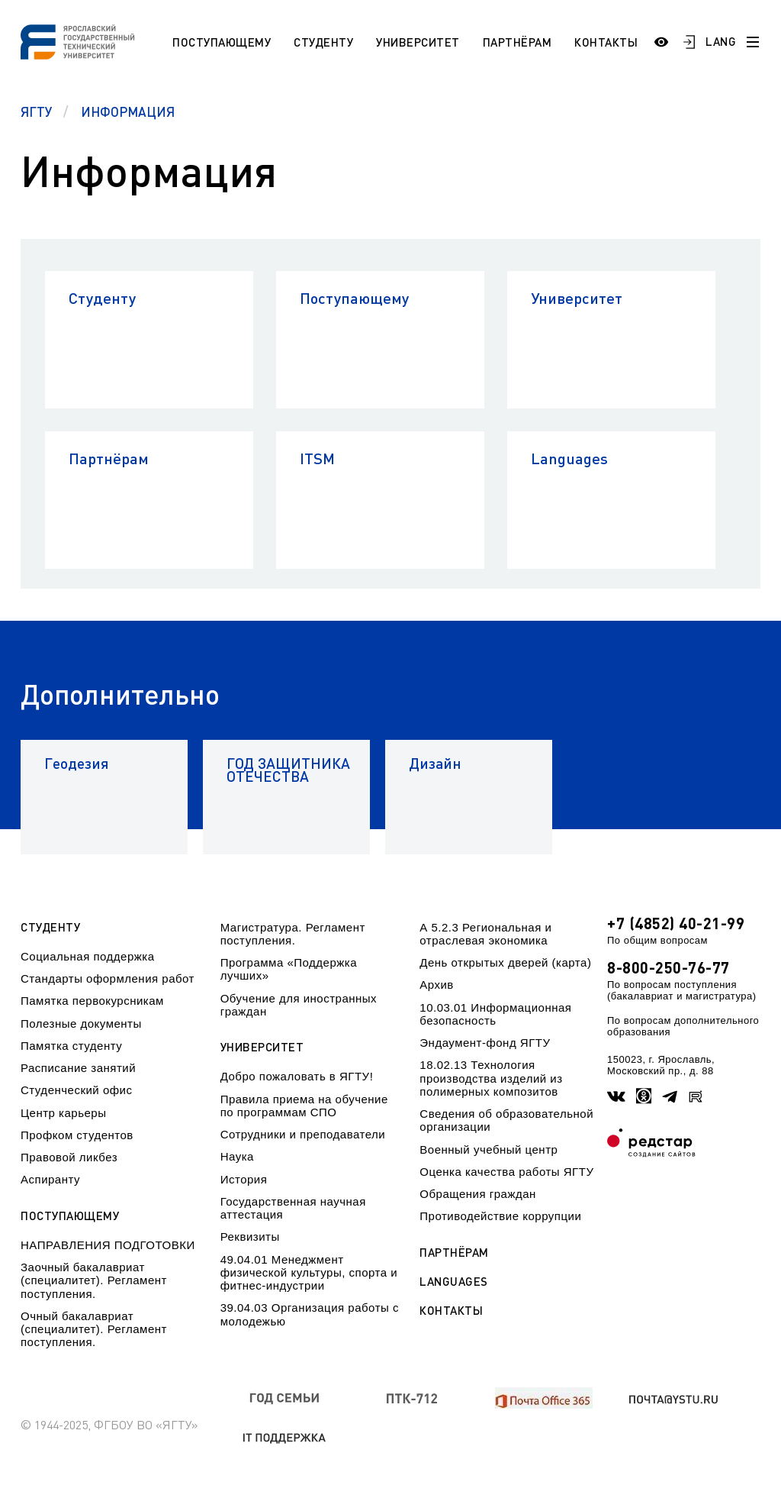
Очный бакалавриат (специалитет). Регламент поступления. (94, 1329)
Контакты (606, 42)
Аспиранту (50, 1179)
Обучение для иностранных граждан (298, 1005)
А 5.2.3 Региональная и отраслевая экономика (485, 934)
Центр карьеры (63, 1112)
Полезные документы (81, 1023)
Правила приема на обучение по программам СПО (304, 1106)
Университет (418, 42)
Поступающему (221, 42)
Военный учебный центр (488, 1149)
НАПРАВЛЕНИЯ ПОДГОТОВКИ (108, 1244)
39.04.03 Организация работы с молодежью (309, 1314)
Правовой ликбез (69, 1157)
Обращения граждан (477, 1193)
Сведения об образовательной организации (506, 1120)
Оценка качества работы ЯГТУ (506, 1171)
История (244, 1179)
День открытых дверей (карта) (505, 962)
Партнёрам (517, 42)
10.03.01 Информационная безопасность (495, 1014)
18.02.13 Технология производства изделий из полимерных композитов (490, 1078)
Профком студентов (77, 1134)
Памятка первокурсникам (92, 1000)
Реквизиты (250, 1236)
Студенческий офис (76, 1089)
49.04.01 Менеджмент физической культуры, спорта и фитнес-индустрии (308, 1273)
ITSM (317, 458)
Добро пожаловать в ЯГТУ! (297, 1076)
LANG (720, 41)
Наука (237, 1156)
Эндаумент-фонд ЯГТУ (484, 1042)
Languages (569, 458)
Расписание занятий (78, 1067)
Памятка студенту (71, 1045)
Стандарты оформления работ (107, 978)
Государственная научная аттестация (293, 1208)
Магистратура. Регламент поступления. (292, 934)
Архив (436, 984)
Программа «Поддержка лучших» (288, 969)
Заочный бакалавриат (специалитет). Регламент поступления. (94, 1280)
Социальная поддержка (88, 956)
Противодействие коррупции (500, 1215)
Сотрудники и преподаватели (303, 1134)
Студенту (323, 42)
